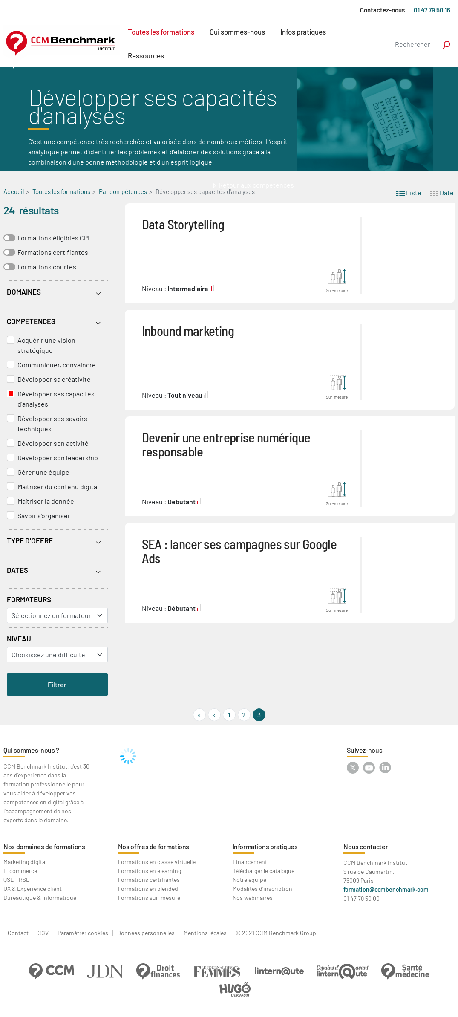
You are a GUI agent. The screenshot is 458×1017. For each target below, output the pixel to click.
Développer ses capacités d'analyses (56, 399)
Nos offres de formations (153, 846)
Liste (408, 192)
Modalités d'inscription (262, 888)
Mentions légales (205, 933)
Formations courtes (46, 267)
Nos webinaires (253, 897)
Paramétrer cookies (83, 933)
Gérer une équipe (43, 472)
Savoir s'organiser (43, 515)
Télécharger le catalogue (263, 870)
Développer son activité (53, 443)
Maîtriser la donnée (45, 501)
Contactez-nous (382, 10)
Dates (17, 570)
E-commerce (20, 870)
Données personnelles (146, 933)
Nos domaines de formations (44, 846)
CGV (43, 933)
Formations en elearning (149, 870)
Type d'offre (30, 540)
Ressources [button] (146, 55)
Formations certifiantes (52, 252)
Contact (18, 933)
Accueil (13, 191)
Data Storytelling (183, 224)
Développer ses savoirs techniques (52, 423)
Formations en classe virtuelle (157, 861)
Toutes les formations (161, 31)
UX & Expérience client (32, 888)
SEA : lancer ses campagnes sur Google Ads (239, 551)
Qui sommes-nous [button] (237, 31)
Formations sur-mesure (149, 897)
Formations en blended (148, 888)
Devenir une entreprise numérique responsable (226, 444)
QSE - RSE (16, 879)
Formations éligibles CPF (54, 238)
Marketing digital (24, 861)
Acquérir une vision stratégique (46, 345)
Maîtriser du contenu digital (58, 486)
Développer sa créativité (54, 379)
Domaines (24, 291)
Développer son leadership (57, 458)
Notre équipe (249, 879)
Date (442, 192)
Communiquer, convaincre (56, 365)
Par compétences (123, 191)
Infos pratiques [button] (303, 31)
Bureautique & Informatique (39, 897)
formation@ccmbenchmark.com (386, 889)
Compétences (31, 321)
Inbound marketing (188, 330)
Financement (250, 861)
